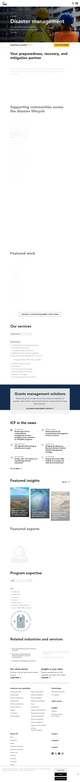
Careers (56, 733)
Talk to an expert (61, 45)
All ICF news (16, 468)
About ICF (15, 733)
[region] (40, 774)
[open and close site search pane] (73, 3)
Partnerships (57, 688)
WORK (13, 16)
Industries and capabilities (21, 688)
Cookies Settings (61, 770)
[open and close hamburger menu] (76, 3)
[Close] (78, 774)
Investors (56, 740)
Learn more (15, 677)
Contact (56, 747)
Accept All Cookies (60, 778)
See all (66, 489)
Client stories (58, 701)
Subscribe (45, 677)
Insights (56, 707)
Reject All (60, 774)
